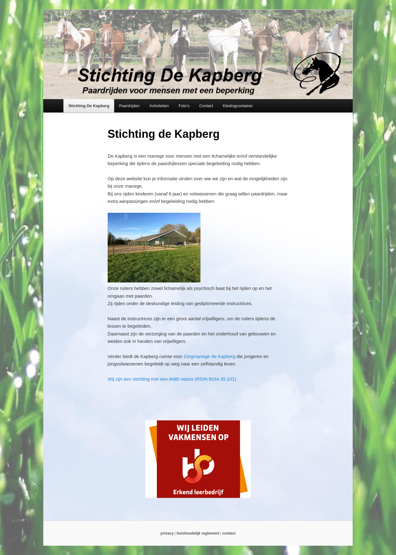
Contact (206, 105)
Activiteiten (159, 105)
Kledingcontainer (238, 105)
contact (228, 533)
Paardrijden (129, 105)
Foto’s (184, 105)
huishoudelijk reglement (198, 533)
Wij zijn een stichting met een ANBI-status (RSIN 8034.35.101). (172, 379)
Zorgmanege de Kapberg (209, 356)
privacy (167, 533)
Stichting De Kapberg (88, 105)
